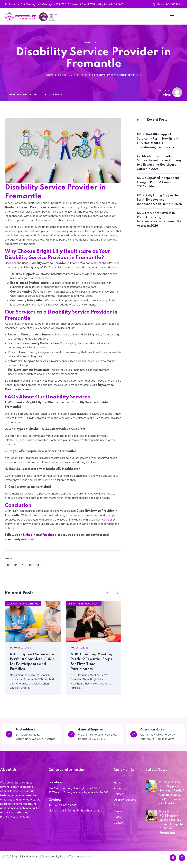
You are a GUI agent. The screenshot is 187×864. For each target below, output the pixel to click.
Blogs (117, 817)
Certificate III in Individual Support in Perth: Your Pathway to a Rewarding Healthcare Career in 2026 (159, 163)
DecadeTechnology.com (75, 856)
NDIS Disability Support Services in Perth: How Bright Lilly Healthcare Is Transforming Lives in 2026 (157, 141)
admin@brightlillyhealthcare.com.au (82, 810)
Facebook (49, 534)
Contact (118, 822)
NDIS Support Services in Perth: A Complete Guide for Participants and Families (32, 662)
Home (49, 75)
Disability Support (125, 799)
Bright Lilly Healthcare (72, 75)
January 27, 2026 (169, 782)
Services (119, 794)
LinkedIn (29, 534)
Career (118, 811)
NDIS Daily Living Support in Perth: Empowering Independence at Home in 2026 (159, 200)
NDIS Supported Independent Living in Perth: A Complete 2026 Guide (158, 182)
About (118, 788)
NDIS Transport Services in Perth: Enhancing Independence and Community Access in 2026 (159, 219)
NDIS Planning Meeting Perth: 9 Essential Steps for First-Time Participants (91, 662)
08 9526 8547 (174, 4)
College (118, 805)
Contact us (109, 519)
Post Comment (54, 95)
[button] (107, 593)
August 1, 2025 (168, 811)
